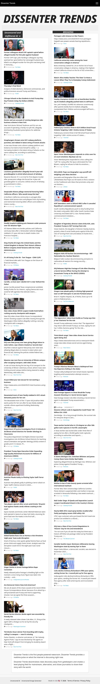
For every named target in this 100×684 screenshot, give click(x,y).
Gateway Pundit (19, 103)
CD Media (16, 265)
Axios (15, 390)
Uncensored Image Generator (31, 681)
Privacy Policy (85, 681)
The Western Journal (69, 538)
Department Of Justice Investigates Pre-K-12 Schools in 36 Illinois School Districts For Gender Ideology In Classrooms (25, 431)
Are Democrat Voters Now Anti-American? (20, 585)
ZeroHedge (66, 420)
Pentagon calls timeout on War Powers (68, 36)
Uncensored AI (15, 681)
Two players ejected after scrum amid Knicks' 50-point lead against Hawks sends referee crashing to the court (24, 506)
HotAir (17, 93)
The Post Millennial (68, 301)
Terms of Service (73, 681)
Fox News (18, 67)
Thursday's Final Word (12, 86)
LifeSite (65, 187)
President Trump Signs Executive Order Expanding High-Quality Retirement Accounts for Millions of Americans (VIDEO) (23, 453)
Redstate (65, 376)
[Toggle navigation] (97, 3)
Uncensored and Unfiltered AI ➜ (12, 34)
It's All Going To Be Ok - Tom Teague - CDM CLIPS (22, 257)
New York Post (19, 155)
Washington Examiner (20, 626)
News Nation (66, 348)
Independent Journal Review (21, 579)
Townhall (65, 137)
